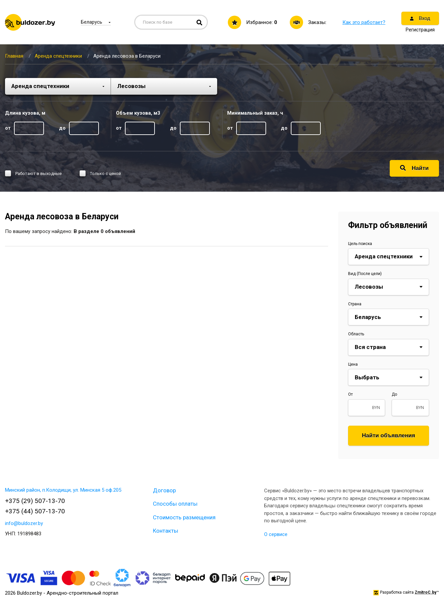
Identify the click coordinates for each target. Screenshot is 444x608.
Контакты (165, 530)
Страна (354, 304)
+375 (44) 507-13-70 (35, 511)
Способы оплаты (175, 503)
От (350, 394)
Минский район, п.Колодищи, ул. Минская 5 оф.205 (63, 490)
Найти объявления (388, 435)
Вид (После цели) (365, 273)
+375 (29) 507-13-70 (35, 501)
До (394, 394)
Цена (353, 364)
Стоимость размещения (184, 517)
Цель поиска (360, 243)
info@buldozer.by (24, 523)
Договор (164, 490)
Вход (420, 18)
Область (356, 334)
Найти (414, 168)
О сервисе (275, 534)
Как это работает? (363, 22)
